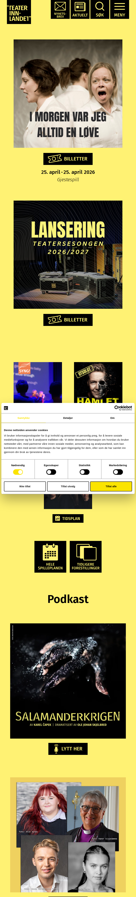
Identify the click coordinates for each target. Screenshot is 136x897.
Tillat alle (111, 486)
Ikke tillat (24, 486)
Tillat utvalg (68, 486)
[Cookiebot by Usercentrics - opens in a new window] (117, 408)
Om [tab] (112, 417)
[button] (60, 9)
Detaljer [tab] (68, 417)
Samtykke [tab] (24, 417)
